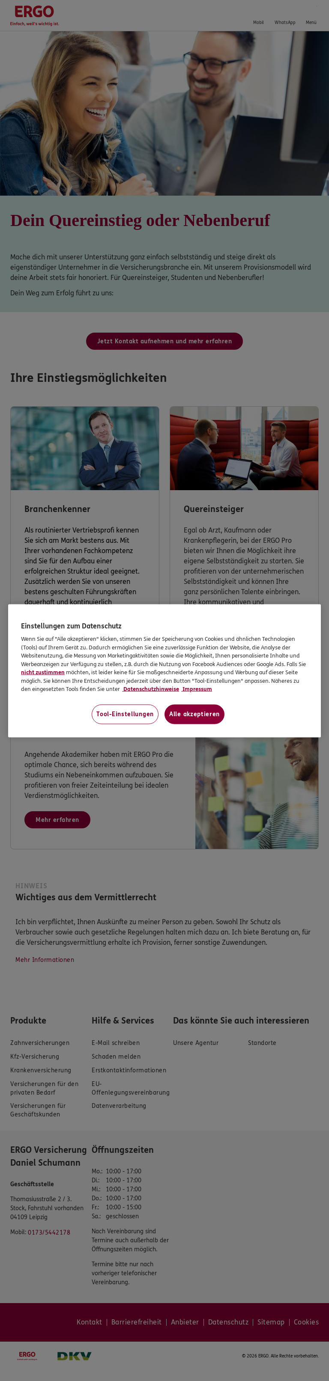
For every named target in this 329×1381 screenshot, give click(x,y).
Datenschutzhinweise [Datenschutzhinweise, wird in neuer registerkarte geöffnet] (150, 689)
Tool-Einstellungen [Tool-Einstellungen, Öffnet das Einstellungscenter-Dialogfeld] (125, 713)
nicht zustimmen (43, 672)
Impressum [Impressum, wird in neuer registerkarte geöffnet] (196, 689)
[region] (164, 670)
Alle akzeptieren (194, 713)
